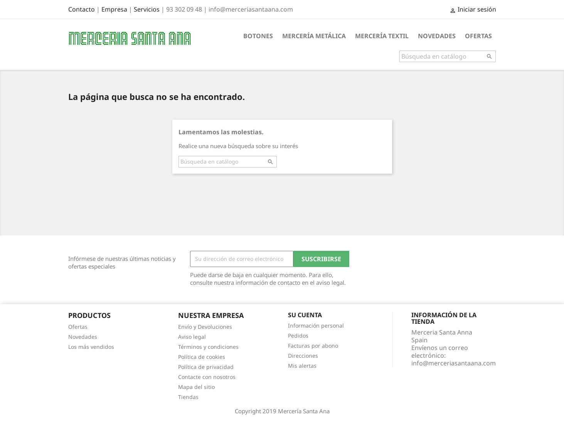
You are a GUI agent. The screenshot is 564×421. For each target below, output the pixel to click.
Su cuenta (305, 315)
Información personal (316, 325)
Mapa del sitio (196, 387)
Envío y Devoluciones (205, 326)
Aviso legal (192, 336)
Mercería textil (382, 36)
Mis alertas (302, 365)
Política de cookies (201, 356)
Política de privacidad (206, 366)
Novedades (437, 36)
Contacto (81, 9)
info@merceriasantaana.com (453, 363)
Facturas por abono (313, 345)
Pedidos (298, 335)
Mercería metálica (314, 36)
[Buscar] (447, 56)
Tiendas (188, 397)
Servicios (147, 9)
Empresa (114, 9)
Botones (258, 36)
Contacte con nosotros (207, 376)
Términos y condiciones (208, 346)
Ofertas (478, 36)
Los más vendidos (91, 346)
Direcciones (303, 355)
